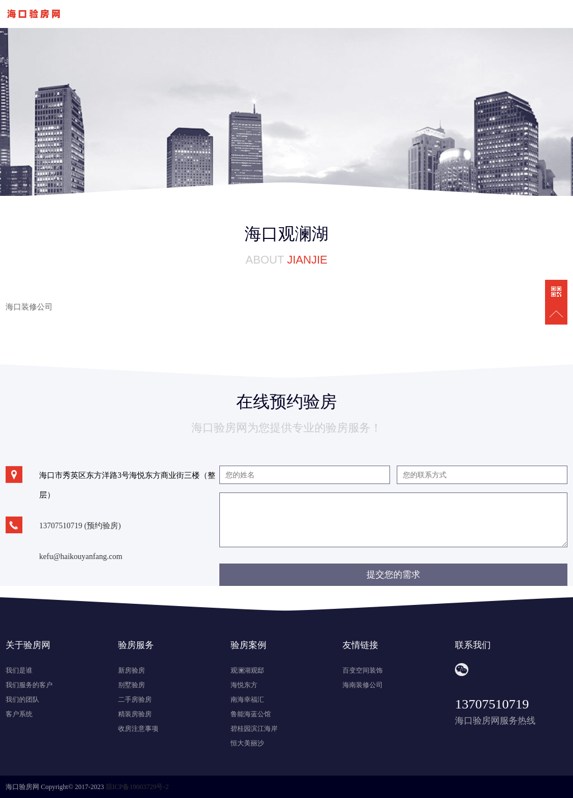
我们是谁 (19, 670)
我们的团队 (22, 699)
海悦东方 (244, 685)
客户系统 (19, 714)
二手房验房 (135, 699)
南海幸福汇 (247, 699)
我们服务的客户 (29, 685)
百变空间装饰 (362, 670)
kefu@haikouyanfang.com (81, 556)
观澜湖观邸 (247, 670)
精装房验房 (135, 714)
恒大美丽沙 (247, 743)
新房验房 (131, 670)
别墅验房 (131, 685)
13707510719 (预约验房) (80, 526)
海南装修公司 (362, 685)
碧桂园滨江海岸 (254, 729)
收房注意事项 (138, 729)
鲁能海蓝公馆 (251, 714)
